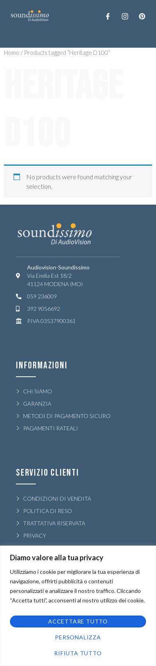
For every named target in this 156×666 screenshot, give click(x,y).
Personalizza (78, 637)
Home (12, 52)
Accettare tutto (78, 621)
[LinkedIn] (142, 16)
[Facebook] (108, 16)
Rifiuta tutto (77, 653)
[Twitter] (125, 16)
